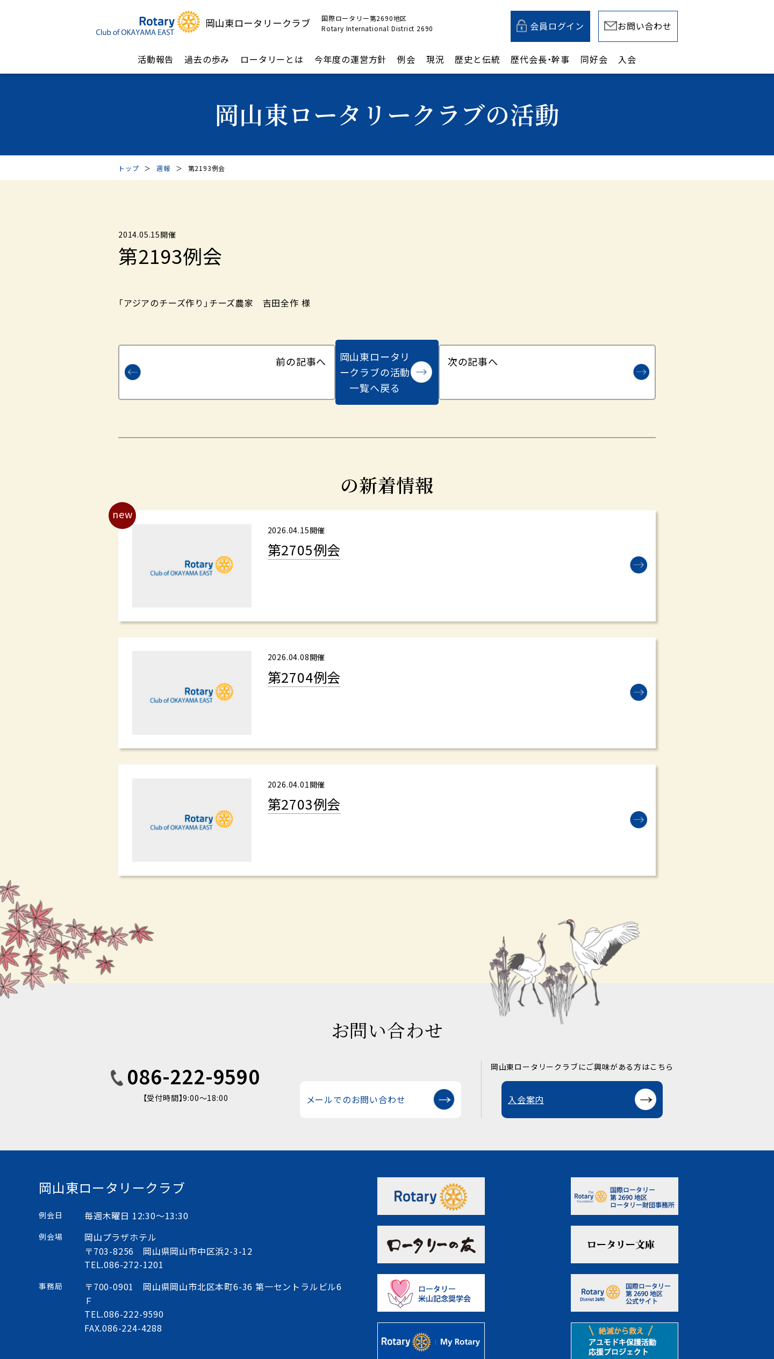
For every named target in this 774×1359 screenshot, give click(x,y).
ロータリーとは (272, 59)
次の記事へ (593, 356)
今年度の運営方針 (350, 59)
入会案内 (526, 1082)
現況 (435, 59)
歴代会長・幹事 (540, 59)
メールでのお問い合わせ (356, 1082)
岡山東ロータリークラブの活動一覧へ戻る (375, 356)
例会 (406, 59)
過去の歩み (207, 59)
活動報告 (156, 59)
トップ (128, 168)
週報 (163, 168)
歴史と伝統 (477, 59)
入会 (627, 59)
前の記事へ (180, 356)
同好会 (593, 59)
